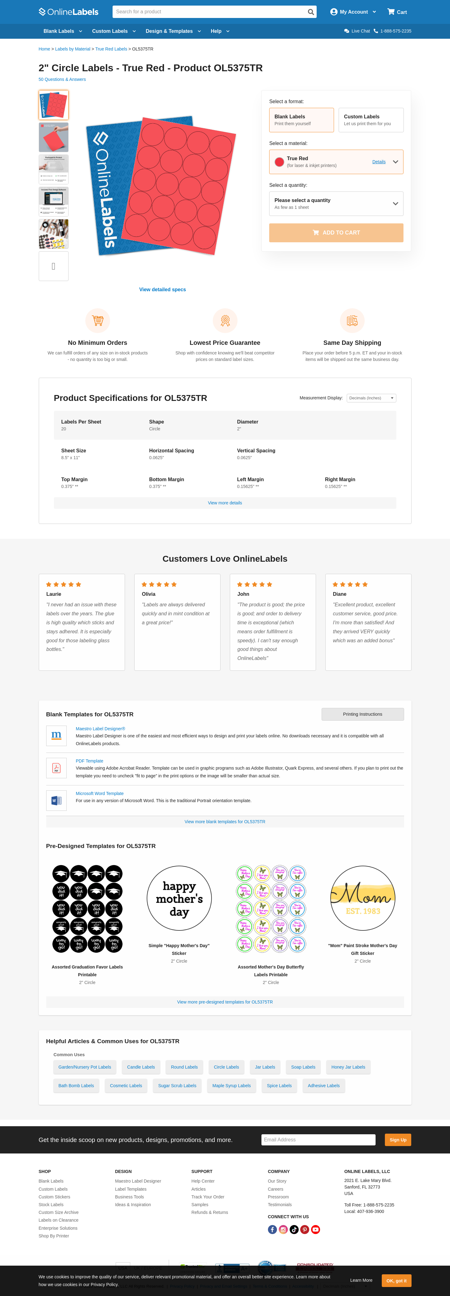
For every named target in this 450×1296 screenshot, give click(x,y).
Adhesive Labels (324, 1085)
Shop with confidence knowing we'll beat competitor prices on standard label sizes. (225, 356)
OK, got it (396, 1280)
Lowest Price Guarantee (225, 342)
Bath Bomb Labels (76, 1085)
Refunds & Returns (209, 1212)
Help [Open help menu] (220, 31)
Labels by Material (73, 48)
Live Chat (357, 31)
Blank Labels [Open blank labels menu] (63, 31)
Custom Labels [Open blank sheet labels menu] (114, 31)
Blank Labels (51, 1181)
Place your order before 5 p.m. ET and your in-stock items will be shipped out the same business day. (352, 356)
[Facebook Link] (273, 1229)
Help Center (203, 1181)
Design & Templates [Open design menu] (173, 31)
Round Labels (184, 1067)
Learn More (361, 1280)
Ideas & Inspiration (133, 1204)
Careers (275, 1189)
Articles (198, 1189)
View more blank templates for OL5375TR (225, 821)
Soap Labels (303, 1067)
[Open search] (311, 12)
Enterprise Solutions (58, 1228)
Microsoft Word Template (100, 793)
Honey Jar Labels (348, 1067)
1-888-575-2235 (393, 31)
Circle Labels (226, 1067)
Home (44, 48)
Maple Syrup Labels (231, 1085)
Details (379, 161)
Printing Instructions (362, 714)
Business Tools (129, 1196)
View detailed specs (162, 289)
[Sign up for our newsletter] (318, 1140)
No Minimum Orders (97, 342)
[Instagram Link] (284, 1229)
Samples (199, 1204)
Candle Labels (141, 1067)
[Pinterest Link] (305, 1229)
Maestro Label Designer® (100, 728)
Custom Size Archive (59, 1212)
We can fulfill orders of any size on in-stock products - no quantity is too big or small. (98, 356)
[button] (301, 120)
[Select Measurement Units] (371, 398)
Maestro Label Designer (138, 1181)
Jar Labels (265, 1067)
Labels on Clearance (58, 1220)
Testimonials (280, 1204)
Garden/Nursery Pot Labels (85, 1067)
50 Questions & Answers (62, 79)
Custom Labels (53, 1189)
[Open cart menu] (397, 12)
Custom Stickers (54, 1196)
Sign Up (398, 1139)
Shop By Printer (54, 1235)
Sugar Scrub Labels (177, 1085)
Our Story (277, 1181)
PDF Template (89, 760)
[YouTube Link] (315, 1229)
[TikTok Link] (295, 1229)
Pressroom (278, 1196)
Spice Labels (279, 1085)
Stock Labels (51, 1204)
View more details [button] (225, 502)
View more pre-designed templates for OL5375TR (225, 1001)
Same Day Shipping (352, 342)
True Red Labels (111, 48)
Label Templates (131, 1189)
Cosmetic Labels (126, 1085)
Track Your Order (207, 1196)
